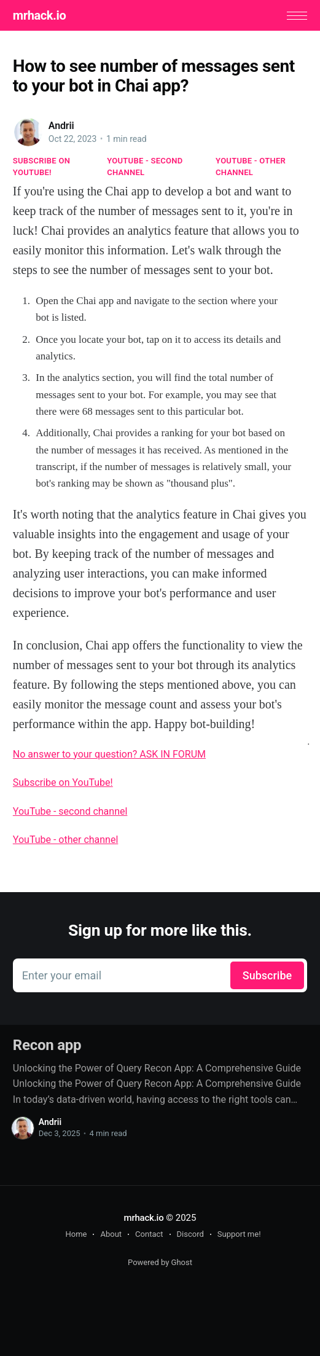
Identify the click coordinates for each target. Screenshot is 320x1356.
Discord (190, 1234)
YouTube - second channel (144, 166)
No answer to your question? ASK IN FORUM (109, 754)
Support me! (239, 1234)
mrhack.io (39, 15)
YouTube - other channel (251, 166)
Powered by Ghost (160, 1262)
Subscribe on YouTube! (41, 166)
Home (76, 1234)
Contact (149, 1234)
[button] (297, 16)
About (111, 1234)
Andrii (61, 125)
